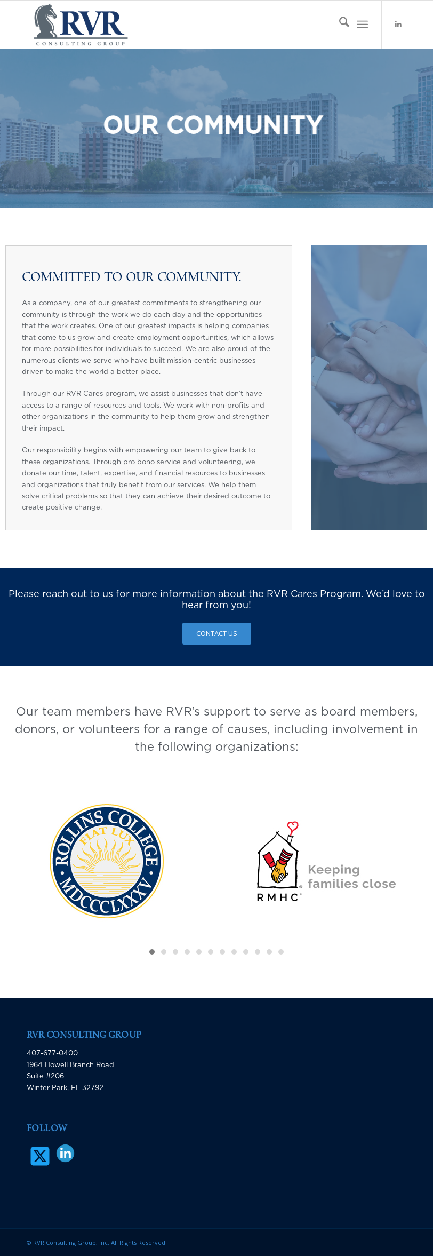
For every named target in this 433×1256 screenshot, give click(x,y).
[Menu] (362, 24)
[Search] (338, 25)
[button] (152, 952)
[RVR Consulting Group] (81, 25)
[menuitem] (338, 25)
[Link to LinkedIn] (398, 25)
